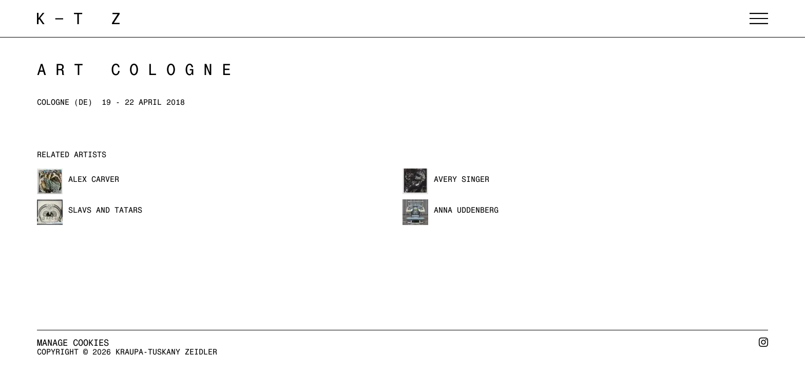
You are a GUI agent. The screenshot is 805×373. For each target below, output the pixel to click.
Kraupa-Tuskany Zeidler (165, 18)
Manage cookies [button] (73, 343)
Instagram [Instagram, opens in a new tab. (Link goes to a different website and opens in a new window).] (763, 346)
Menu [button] (759, 18)
